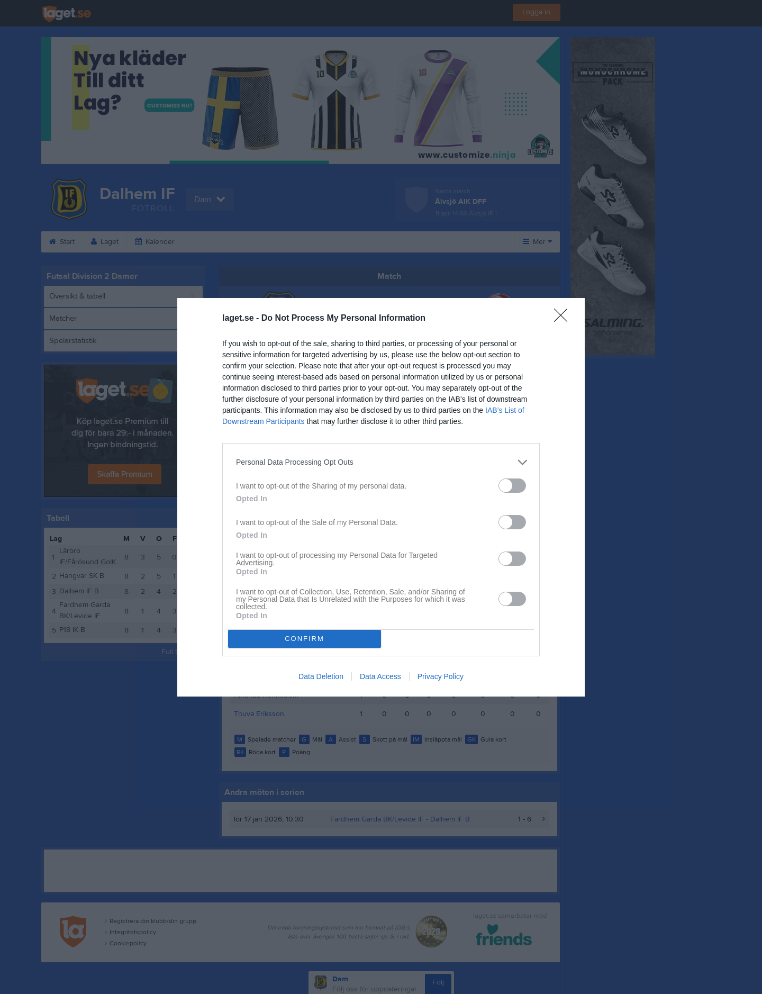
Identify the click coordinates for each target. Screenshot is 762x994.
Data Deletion (320, 676)
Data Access (380, 676)
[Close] (564, 319)
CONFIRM (304, 639)
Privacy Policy (441, 676)
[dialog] (381, 497)
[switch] (512, 485)
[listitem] (381, 462)
